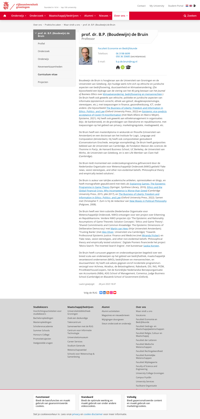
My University (157, 5)
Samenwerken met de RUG (80, 326)
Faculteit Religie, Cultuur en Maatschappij (149, 334)
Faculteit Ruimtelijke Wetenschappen (145, 357)
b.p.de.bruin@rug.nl (126, 61)
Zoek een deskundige (77, 318)
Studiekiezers (40, 307)
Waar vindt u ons (72, 24)
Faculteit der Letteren (146, 340)
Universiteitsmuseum (77, 337)
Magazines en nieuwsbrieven (115, 315)
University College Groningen (150, 373)
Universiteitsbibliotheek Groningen (78, 312)
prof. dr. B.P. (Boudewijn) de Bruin (99, 24)
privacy (76, 414)
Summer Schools (41, 330)
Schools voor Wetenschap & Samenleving (81, 355)
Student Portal (175, 5)
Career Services (74, 341)
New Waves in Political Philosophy (148, 200)
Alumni (106, 307)
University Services (145, 381)
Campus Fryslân (143, 377)
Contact (141, 5)
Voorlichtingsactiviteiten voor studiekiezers (47, 312)
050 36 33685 (123, 56)
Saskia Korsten (151, 245)
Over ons (37, 24)
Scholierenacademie (43, 326)
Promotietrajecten (42, 338)
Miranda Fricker (150, 235)
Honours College (41, 334)
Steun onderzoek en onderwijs (116, 323)
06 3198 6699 (123, 53)
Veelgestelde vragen (43, 343)
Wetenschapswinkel (76, 349)
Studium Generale (76, 345)
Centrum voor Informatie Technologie (79, 332)
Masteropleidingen (42, 322)
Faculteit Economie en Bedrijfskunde (117, 48)
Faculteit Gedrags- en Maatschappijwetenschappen (150, 328)
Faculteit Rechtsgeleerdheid (149, 351)
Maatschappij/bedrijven (80, 307)
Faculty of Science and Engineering (146, 368)
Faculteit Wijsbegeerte (146, 362)
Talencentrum (74, 322)
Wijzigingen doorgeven (113, 319)
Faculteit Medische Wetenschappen (145, 345)
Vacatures (141, 315)
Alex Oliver (108, 231)
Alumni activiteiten (111, 311)
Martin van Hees (119, 228)
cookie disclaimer (93, 414)
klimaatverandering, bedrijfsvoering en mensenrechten (132, 94)
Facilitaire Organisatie (146, 385)
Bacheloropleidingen (43, 318)
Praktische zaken (53, 24)
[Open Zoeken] (190, 16)
